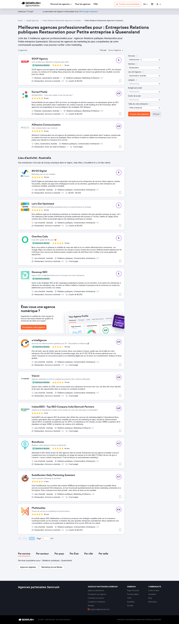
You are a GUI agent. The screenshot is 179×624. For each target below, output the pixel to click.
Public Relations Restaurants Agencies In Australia (62, 20)
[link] (82, 4)
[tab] (24, 553)
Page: (39, 538)
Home (20, 20)
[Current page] (46, 538)
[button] (145, 4)
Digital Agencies (32, 20)
